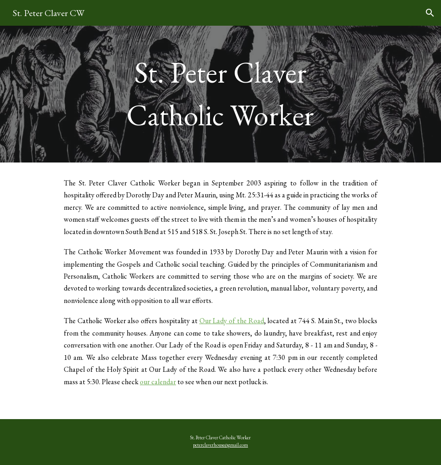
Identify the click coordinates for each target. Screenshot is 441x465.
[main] (220, 94)
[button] (430, 13)
